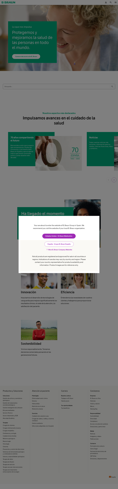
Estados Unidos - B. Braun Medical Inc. (59, 236)
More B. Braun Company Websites (59, 250)
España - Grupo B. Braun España (59, 244)
